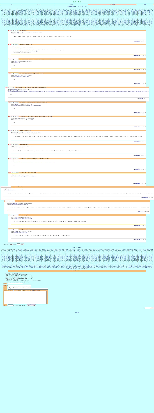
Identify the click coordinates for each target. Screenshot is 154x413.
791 (69, 21)
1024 (146, 24)
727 (78, 20)
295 (24, 13)
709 (38, 20)
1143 (70, 28)
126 (102, 10)
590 (76, 18)
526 (84, 16)
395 (96, 14)
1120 (101, 26)
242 (58, 12)
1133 (135, 26)
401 (109, 14)
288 (9, 13)
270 (120, 12)
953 (127, 23)
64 (133, 9)
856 (62, 22)
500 (27, 16)
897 (2, 23)
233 (38, 12)
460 (89, 15)
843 (33, 22)
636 (27, 19)
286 (4, 13)
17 (40, 252)
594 (85, 18)
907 (24, 23)
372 (44, 14)
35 (81, 9)
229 (29, 12)
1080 (146, 25)
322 (84, 13)
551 (140, 16)
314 (67, 13)
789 (64, 21)
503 (33, 16)
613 (127, 18)
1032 (16, 25)
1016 (124, 24)
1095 (35, 26)
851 (51, 22)
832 (9, 22)
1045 (51, 25)
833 (11, 22)
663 (87, 19)
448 (62, 15)
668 (98, 19)
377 (56, 14)
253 (82, 12)
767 (15, 21)
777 (38, 21)
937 (91, 23)
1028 (6, 25)
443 (51, 15)
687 (140, 19)
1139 (151, 26)
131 (113, 10)
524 (80, 16)
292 (18, 13)
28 (69, 9)
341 (127, 13)
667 (96, 19)
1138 (149, 26)
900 (9, 23)
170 (49, 11)
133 (118, 10)
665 (91, 19)
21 (47, 252)
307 (51, 13)
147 (149, 10)
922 (58, 23)
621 (145, 18)
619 (140, 18)
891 (140, 22)
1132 (133, 26)
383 (69, 14)
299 (33, 13)
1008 (103, 24)
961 (145, 23)
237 (47, 12)
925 (64, 23)
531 (96, 16)
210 (138, 11)
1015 (121, 24)
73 (139, 252)
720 (62, 20)
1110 (75, 26)
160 (27, 11)
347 (140, 13)
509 (47, 16)
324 (89, 13)
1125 (114, 26)
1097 (40, 26)
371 (42, 14)
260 (98, 12)
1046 (54, 25)
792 (71, 21)
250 (76, 12)
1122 (106, 26)
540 (116, 16)
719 (60, 20)
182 (76, 11)
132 (116, 10)
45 (99, 9)
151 (6, 11)
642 (40, 19)
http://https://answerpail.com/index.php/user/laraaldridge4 (23, 220)
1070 (119, 25)
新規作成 (38, 4)
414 (138, 14)
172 (53, 11)
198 (111, 11)
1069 (116, 25)
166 (40, 11)
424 (9, 15)
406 (120, 14)
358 (13, 14)
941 (100, 23)
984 (45, 24)
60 (116, 252)
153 (11, 11)
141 (136, 10)
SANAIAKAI (17, 148)
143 (140, 10)
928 (71, 23)
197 (109, 11)
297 (29, 13)
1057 (84, 25)
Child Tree (77, 317)
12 (41, 9)
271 (122, 12)
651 (60, 19)
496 (18, 16)
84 (16, 10)
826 (147, 21)
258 (93, 12)
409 (127, 14)
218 (4, 12)
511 (51, 16)
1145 (76, 28)
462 (93, 15)
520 (71, 16)
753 (136, 20)
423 (6, 15)
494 (13, 16)
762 (4, 21)
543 (122, 16)
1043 (46, 25)
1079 (143, 25)
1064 (102, 25)
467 (105, 15)
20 (55, 9)
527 (87, 16)
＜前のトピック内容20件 (77, 250)
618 (138, 18)
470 (111, 15)
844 (35, 22)
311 (60, 13)
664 (89, 19)
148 (151, 10)
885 (127, 22)
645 (47, 19)
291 (15, 13)
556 (151, 16)
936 (89, 23)
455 (78, 15)
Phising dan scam (14, 205)
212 (143, 11)
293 (20, 13)
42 (94, 9)
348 (143, 13)
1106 (64, 26)
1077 (138, 25)
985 (47, 24)
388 (80, 14)
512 (53, 16)
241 (55, 12)
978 (31, 24)
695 (6, 20)
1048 (59, 25)
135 (122, 10)
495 (15, 16)
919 (51, 23)
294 (22, 13)
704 (27, 20)
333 (109, 13)
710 (40, 20)
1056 (81, 25)
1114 (85, 26)
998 (76, 24)
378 (58, 14)
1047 (57, 25)
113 (73, 10)
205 (127, 11)
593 (82, 18)
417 (145, 14)
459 (87, 15)
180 (71, 11)
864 (80, 22)
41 (92, 9)
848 (44, 22)
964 (151, 23)
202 (120, 11)
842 (31, 22)
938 (93, 23)
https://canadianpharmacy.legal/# (33, 50)
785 (56, 21)
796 (80, 21)
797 (82, 21)
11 (39, 9)
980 (36, 24)
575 (42, 18)
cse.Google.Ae (17, 162)
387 (78, 14)
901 (11, 23)
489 (2, 16)
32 (76, 9)
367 (33, 14)
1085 (8, 26)
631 (15, 19)
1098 (43, 26)
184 (80, 11)
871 (96, 22)
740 (107, 20)
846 (40, 22)
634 (22, 19)
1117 (93, 26)
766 (13, 21)
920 (53, 23)
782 (49, 21)
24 (62, 9)
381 (64, 14)
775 (33, 21)
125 (100, 10)
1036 (27, 25)
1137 (146, 26)
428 (18, 15)
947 (114, 23)
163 (33, 11)
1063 (100, 25)
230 (31, 12)
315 (69, 13)
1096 (37, 26)
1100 (48, 26)
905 (20, 23)
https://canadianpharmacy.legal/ (32, 51)
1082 (151, 25)
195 (105, 11)
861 (73, 22)
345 (136, 13)
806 (102, 21)
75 (152, 9)
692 (151, 19)
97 (39, 10)
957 (136, 23)
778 (40, 21)
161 (29, 11)
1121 (104, 26)
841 (29, 22)
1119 (98, 26)
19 (53, 9)
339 (122, 13)
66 (136, 9)
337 (118, 13)
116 (80, 10)
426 (13, 15)
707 (33, 20)
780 (44, 21)
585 (64, 18)
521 (73, 16)
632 (18, 19)
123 (96, 10)
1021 (138, 24)
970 (14, 24)
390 (85, 14)
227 (24, 12)
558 (4, 18)
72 (147, 9)
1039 (35, 25)
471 (114, 15)
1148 (84, 28)
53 (113, 9)
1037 (30, 25)
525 (82, 16)
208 (134, 11)
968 (9, 24)
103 (51, 10)
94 (25, 253)
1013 (116, 24)
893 (145, 22)
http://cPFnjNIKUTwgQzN (18, 48)
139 (131, 10)
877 (109, 22)
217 (2, 12)
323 (87, 13)
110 (67, 10)
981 (38, 24)
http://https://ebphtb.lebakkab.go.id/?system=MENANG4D (19, 206)
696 (9, 20)
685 (136, 19)
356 (9, 14)
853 (55, 22)
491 (6, 16)
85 (9, 253)
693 (2, 20)
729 (82, 20)
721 (64, 20)
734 (93, 20)
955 (131, 23)
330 (102, 13)
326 (93, 13)
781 (47, 21)
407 (122, 14)
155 (15, 11)
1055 (78, 25)
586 (67, 18)
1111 (77, 26)
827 (149, 21)
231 (33, 12)
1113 (83, 26)
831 (6, 22)
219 (6, 12)
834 (13, 22)
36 (83, 9)
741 (109, 20)
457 (82, 15)
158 (22, 11)
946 (111, 23)
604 (107, 18)
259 (96, 12)
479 (131, 15)
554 (147, 16)
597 (91, 18)
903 (15, 23)
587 (69, 18)
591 (78, 18)
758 (147, 20)
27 (67, 9)
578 (49, 18)
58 (122, 9)
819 (131, 21)
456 (80, 15)
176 (62, 11)
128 (107, 10)
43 (86, 252)
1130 (128, 26)
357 (11, 14)
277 (136, 12)
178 (67, 11)
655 (69, 19)
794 (76, 21)
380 (62, 14)
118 (84, 10)
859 (69, 22)
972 (18, 24)
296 (27, 13)
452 (71, 15)
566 (22, 18)
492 (9, 16)
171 (51, 11)
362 (22, 14)
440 (44, 15)
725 (73, 20)
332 (107, 13)
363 (24, 14)
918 (49, 23)
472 (116, 15)
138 (129, 10)
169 (47, 11)
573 (38, 18)
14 (44, 9)
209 (136, 11)
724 (71, 20)
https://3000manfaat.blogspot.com (21, 32)
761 (2, 21)
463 (96, 15)
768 (18, 21)
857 (64, 22)
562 (13, 18)
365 (29, 14)
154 (13, 11)
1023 (143, 24)
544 (125, 16)
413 (136, 14)
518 (67, 16)
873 (100, 22)
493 (11, 16)
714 (49, 20)
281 (145, 12)
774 (31, 21)
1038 (33, 25)
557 (2, 18)
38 (87, 9)
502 (31, 16)
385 (73, 14)
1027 (3, 25)
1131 (130, 26)
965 (2, 24)
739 (105, 20)
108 (62, 10)
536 (107, 16)
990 (58, 24)
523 (78, 16)
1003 (89, 24)
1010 (108, 24)
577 (47, 18)
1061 (94, 25)
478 (129, 15)
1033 (19, 25)
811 (114, 21)
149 (2, 11)
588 (71, 18)
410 (129, 14)
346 (138, 13)
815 (122, 21)
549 (136, 16)
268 (116, 12)
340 (125, 13)
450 (67, 15)
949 (118, 23)
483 (140, 15)
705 (29, 20)
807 (105, 21)
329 (100, 13)
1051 (68, 25)
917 (47, 23)
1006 (97, 24)
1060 (92, 25)
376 (53, 14)
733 (91, 20)
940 (98, 23)
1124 (112, 26)
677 (118, 19)
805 (100, 21)
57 (120, 9)
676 (116, 19)
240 (53, 12)
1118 (96, 26)
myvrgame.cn (17, 119)
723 (69, 20)
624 (151, 18)
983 (43, 24)
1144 (73, 28)
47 (93, 252)
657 (73, 19)
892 (143, 22)
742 (111, 20)
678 (120, 19)
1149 (86, 28)
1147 (81, 28)
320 (80, 13)
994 (67, 24)
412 (134, 14)
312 (62, 13)
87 (21, 10)
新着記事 (71, 4)
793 (73, 21)
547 (131, 16)
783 (51, 21)
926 (67, 23)
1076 (135, 25)
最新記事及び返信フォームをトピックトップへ (77, 6)
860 (71, 22)
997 (74, 24)
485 (145, 15)
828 (151, 21)
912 (35, 23)
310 (58, 13)
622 (147, 18)
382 (67, 14)
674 (111, 19)
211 (140, 11)
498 (22, 16)
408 (125, 14)
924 (62, 23)
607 (114, 18)
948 (116, 23)
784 (53, 21)
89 (25, 10)
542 (120, 16)
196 (107, 11)
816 (125, 21)
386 (76, 14)
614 (129, 18)
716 (53, 20)
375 (51, 14)
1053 (73, 25)
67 (138, 9)
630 (13, 19)
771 (24, 21)
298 (31, 13)
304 (44, 13)
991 (60, 24)
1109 (72, 26)
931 (78, 23)
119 (87, 10)
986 (49, 24)
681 (127, 19)
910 (31, 23)
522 (76, 16)
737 (100, 20)
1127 (120, 26)
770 (22, 21)
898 (4, 23)
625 (2, 19)
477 (127, 15)
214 (147, 11)
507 (42, 16)
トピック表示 (112, 4)
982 (40, 24)
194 (102, 11)
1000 (81, 24)
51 (110, 9)
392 (89, 14)
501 (29, 16)
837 (20, 22)
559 (6, 18)
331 (105, 13)
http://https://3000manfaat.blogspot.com (20, 33)
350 (147, 13)
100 (45, 10)
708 (35, 20)
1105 (61, 26)
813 (118, 21)
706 (31, 20)
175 (60, 11)
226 (22, 12)
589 (73, 18)
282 (147, 12)
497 (20, 16)
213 (145, 11)
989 (56, 24)
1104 (59, 26)
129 (109, 10)
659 (78, 19)
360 (18, 14)
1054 (76, 25)
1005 (94, 24)
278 (138, 12)
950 (120, 23)
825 (145, 21)
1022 (140, 24)
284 (151, 12)
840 (27, 22)
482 (138, 15)
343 (131, 13)
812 (116, 21)
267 (114, 12)
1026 (151, 24)
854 (58, 22)
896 (151, 22)
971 (16, 24)
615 (131, 18)
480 (134, 15)
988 (54, 24)
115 (78, 10)
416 (143, 14)
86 (19, 10)
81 (2, 253)
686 (138, 19)
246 (67, 12)
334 (111, 13)
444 (53, 15)
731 (87, 20)
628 (9, 19)
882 (120, 22)
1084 (5, 26)
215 (149, 11)
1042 (43, 25)
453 (73, 15)
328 (98, 13)
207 (131, 11)
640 (35, 19)
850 (49, 22)
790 (67, 21)
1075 (132, 25)
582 (58, 18)
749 (127, 20)
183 (78, 11)
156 (18, 11)
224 (18, 12)
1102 (53, 26)
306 (49, 13)
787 (60, 21)
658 (76, 19)
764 (9, 21)
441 (47, 15)
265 (109, 12)
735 (96, 20)
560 (9, 18)
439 (42, 15)
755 (140, 20)
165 (38, 11)
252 (80, 12)
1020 (135, 24)
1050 (65, 25)
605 (109, 18)
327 (96, 13)
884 (125, 22)
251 (78, 12)
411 (131, 14)
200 (116, 11)
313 (64, 13)
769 (20, 21)
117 (82, 10)
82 (12, 10)
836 (18, 22)
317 (73, 13)
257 (91, 12)
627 (6, 19)
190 (93, 11)
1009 (105, 24)
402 (111, 14)
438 (40, 15)
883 (122, 22)
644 (44, 19)
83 (14, 10)
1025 (148, 24)
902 (13, 23)
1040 (38, 25)
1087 (13, 26)
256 (89, 12)
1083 (2, 26)
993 (65, 24)
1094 (32, 26)
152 (9, 11)
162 (31, 11)
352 (151, 13)
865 (82, 22)
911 (33, 23)
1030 (11, 25)
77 (3, 10)
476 (125, 15)
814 (120, 21)
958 (138, 23)
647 (51, 19)
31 (74, 9)
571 (33, 18)
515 (60, 16)
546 (129, 16)
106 (58, 10)
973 (20, 24)
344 (134, 13)
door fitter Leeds (14, 90)
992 (63, 24)
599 (96, 18)
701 (20, 20)
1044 (49, 25)
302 (40, 13)
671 (105, 19)
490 (4, 16)
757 (145, 20)
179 (69, 11)
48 (104, 9)
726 (76, 20)
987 (52, 24)
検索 (145, 4)
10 (37, 9)
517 (64, 16)
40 (90, 9)
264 (107, 12)
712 (44, 20)
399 (105, 14)
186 (85, 11)
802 (93, 21)
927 (69, 23)
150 (4, 11)
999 (78, 24)
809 (109, 21)
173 (56, 11)
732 (89, 20)
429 (20, 15)
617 (136, 18)
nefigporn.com (9, 191)
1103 (56, 26)
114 (76, 10)
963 (149, 23)
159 (24, 11)
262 (102, 12)
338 (120, 13)
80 (9, 10)
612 (125, 18)
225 (20, 12)
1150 (89, 28)
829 (2, 22)
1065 (105, 25)
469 (109, 15)
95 (35, 10)
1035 (24, 25)
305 (47, 13)
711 (42, 20)
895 (149, 22)
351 (149, 13)
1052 (70, 25)
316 (71, 13)
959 (140, 23)
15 (46, 9)
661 (82, 19)
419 (149, 14)
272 (125, 12)
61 (127, 9)
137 (127, 10)
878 (111, 22)
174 (58, 11)
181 (73, 11)
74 (150, 9)
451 (69, 15)
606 (111, 18)
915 (42, 23)
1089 (19, 26)
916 (44, 23)
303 (42, 13)
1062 (97, 25)
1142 (68, 28)
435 (33, 15)
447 (60, 15)
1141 (65, 28)
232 (35, 12)
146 (147, 10)
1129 (125, 26)
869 (91, 22)
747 (122, 20)
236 (44, 12)
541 (118, 16)
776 (35, 21)
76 (2, 10)
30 (63, 252)
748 (125, 20)
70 (143, 9)
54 (115, 9)
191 (96, 11)
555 (149, 16)
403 (114, 14)
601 (100, 18)
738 (102, 20)
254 (84, 12)
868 (89, 22)
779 (42, 21)
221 (11, 12)
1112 (80, 26)
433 (29, 15)
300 (35, 13)
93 (32, 10)
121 (91, 10)
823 (140, 21)
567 (24, 18)
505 (38, 16)
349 (145, 13)
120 (89, 10)
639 (33, 19)
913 (38, 23)
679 (122, 19)
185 (82, 11)
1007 (100, 24)
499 (24, 16)
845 (38, 22)
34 (70, 252)
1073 (127, 25)
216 (151, 11)
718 (58, 20)
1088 (16, 26)
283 (149, 12)
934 (84, 23)
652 (62, 19)
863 (78, 22)
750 (129, 20)
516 (62, 16)
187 (87, 11)
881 (118, 22)
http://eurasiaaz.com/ (17, 62)
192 (98, 11)
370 (40, 14)
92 (30, 10)
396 (98, 14)
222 (13, 12)
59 (124, 9)
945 (109, 23)
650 (58, 19)
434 (31, 15)
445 (55, 15)
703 (24, 20)
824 (143, 21)
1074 (129, 25)
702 (22, 20)
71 (145, 9)
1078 (140, 25)
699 (15, 20)
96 (37, 10)
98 (32, 253)
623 (149, 18)
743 (114, 20)
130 (111, 10)
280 (143, 12)
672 (107, 19)
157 (20, 11)
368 (35, 14)
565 (20, 18)
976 (27, 24)
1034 (22, 25)
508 (44, 16)
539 (114, 16)
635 (24, 19)
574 (40, 18)
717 (55, 20)
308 (53, 13)
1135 (141, 26)
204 (125, 11)
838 (22, 22)
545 (127, 16)
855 (60, 22)
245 (64, 12)
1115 (88, 26)
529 (91, 16)
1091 (24, 26)
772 (27, 21)
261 (100, 12)
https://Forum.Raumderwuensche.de (21, 133)
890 (138, 22)
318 (76, 13)
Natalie (16, 61)
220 (9, 12)
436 (35, 15)
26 (65, 9)
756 (143, 20)
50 (108, 9)
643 (42, 19)
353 (2, 14)
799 (87, 21)
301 (38, 13)
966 (5, 24)
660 (80, 19)
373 (47, 14)
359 (15, 14)
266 (111, 12)
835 (15, 22)
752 (134, 20)
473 (118, 15)
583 (60, 18)
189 (91, 11)
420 (151, 14)
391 (87, 14)
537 (109, 16)
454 (76, 15)
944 (107, 23)
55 (117, 9)
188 (89, 11)
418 (147, 14)
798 (85, 21)
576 (44, 18)
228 (27, 12)
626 (4, 19)
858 (67, 22)
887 (131, 22)
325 (91, 13)
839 (24, 22)
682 (129, 19)
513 (55, 16)
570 (31, 18)
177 (64, 11)
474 (120, 15)
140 (133, 10)
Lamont (16, 176)
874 (102, 22)
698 (13, 20)
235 (42, 12)
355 (6, 14)
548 (134, 16)
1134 (138, 26)
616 (134, 18)
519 (69, 16)
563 (15, 18)
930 (76, 23)
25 (64, 9)
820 (134, 21)
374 (49, 14)
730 (84, 20)
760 (151, 20)
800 (89, 21)
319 (78, 13)
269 (118, 12)
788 (62, 21)
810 (111, 21)
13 (42, 9)
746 (120, 20)
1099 (45, 26)
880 (116, 22)
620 (143, 18)
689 (145, 19)
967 (7, 24)
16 (48, 9)
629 (11, 19)
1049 (62, 25)
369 (38, 14)
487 (149, 15)
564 (18, 18)
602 (102, 18)
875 (105, 22)
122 (93, 10)
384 (71, 14)
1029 (8, 25)
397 (100, 14)
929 (73, 23)
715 (51, 20)
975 (25, 24)
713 (47, 20)
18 (51, 9)
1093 (29, 26)
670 (102, 19)
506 (40, 16)
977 (29, 24)
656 (71, 19)
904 (18, 23)
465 (100, 15)
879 (114, 22)
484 (143, 15)
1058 (86, 25)
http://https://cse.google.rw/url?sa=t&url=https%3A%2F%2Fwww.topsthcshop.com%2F (27, 106)
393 (91, 14)
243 (60, 12)
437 (38, 15)
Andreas (16, 105)
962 (147, 23)
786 (58, 21)
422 (4, 15)
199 (114, 11)
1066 (108, 25)
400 (107, 14)
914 (40, 23)
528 (89, 16)
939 (96, 23)
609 (118, 18)
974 (22, 24)
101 (47, 10)
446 (58, 15)
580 (53, 18)
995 (69, 24)
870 (93, 22)
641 (38, 19)
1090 (21, 26)
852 (53, 22)
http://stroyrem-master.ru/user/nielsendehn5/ (20, 235)
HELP (11, 4)
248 (71, 12)
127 (104, 10)
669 (100, 19)
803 (96, 21)
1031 (14, 25)
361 (20, 14)
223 (15, 12)
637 (29, 19)
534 (102, 16)
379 (60, 14)
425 (11, 15)
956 (134, 23)
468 (107, 15)
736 (98, 20)
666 (93, 19)
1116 (90, 26)
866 (84, 22)
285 (2, 13)
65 (134, 9)
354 (4, 14)
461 (91, 15)
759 (149, 20)
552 (143, 16)
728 (80, 20)
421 (2, 15)
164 (35, 11)
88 (23, 10)
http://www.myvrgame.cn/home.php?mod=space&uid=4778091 (23, 120)
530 (93, 16)
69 (132, 252)
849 (47, 22)
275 (131, 12)
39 (88, 9)
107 (60, 10)
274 (129, 12)
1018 (129, 24)
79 (7, 10)
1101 (51, 26)
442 (49, 15)
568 (27, 18)
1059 (89, 25)
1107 (67, 26)
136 (125, 10)
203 (122, 11)
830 (4, 22)
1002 (86, 24)
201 (118, 11)
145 (145, 10)
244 (62, 12)
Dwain (16, 219)
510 (49, 16)
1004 (92, 24)
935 (87, 23)
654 (67, 19)
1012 (113, 24)
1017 (127, 24)
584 (62, 18)
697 (11, 20)
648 (53, 19)
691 (149, 19)
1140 (62, 28)
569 (29, 18)
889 (136, 22)
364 (27, 14)
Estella (16, 75)
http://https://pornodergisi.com (10, 192)
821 (136, 21)
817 (127, 21)
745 (118, 20)
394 (93, 14)
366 (31, 14)
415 (140, 14)
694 (4, 20)
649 (55, 19)
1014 (119, 24)
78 (5, 10)
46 (101, 9)
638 (31, 19)
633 (20, 19)
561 (11, 18)
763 (6, 21)
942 (102, 23)
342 (129, 13)
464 (98, 15)
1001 (84, 24)
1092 (27, 26)
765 (11, 21)
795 (78, 21)
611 (122, 18)
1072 (124, 25)
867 (87, 22)
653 (64, 19)
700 (18, 20)
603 (105, 18)
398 (102, 14)
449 (64, 15)
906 (22, 23)
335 (114, 13)
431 (24, 15)
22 (58, 9)
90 (26, 10)
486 (147, 15)
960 (143, 23)
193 (100, 11)
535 (105, 16)
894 (147, 22)
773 (29, 21)
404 (116, 14)
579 (51, 18)
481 (136, 15)
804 (98, 21)
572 (35, 18)
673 (109, 19)
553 (145, 16)
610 (120, 18)
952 (125, 23)
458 (84, 15)
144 (142, 10)
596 (89, 18)
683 (131, 19)
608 (116, 18)
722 (67, 20)
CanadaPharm (17, 47)
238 (49, 12)
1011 (111, 24)
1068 (113, 25)
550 (138, 16)
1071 (121, 25)
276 (134, 12)
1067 (111, 25)
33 (78, 9)
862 (76, 22)
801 (91, 21)
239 (51, 12)
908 (27, 23)
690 (147, 19)
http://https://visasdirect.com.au (18, 149)
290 (13, 13)
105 (56, 10)
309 (56, 13)
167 (42, 11)
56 (109, 252)
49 (106, 9)
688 (143, 19)
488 (151, 15)
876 (107, 22)
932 (80, 23)
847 (42, 22)
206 (129, 11)
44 (97, 9)
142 (138, 10)
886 (129, 22)
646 (49, 19)
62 (129, 9)
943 (105, 23)
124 (98, 10)
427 (15, 15)
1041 (41, 25)
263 (105, 12)
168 (44, 11)
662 (84, 19)
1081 (148, 25)
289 (11, 13)
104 (53, 10)
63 (131, 9)
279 (140, 12)
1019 (132, 24)
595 (87, 18)
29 (71, 9)
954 (129, 23)
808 (107, 21)
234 (40, 12)
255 (87, 12)
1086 (10, 26)
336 (116, 13)
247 (69, 12)
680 (125, 19)
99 (42, 10)
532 (98, 16)
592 (80, 18)
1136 (144, 26)
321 (82, 13)
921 (55, 23)
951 (122, 23)
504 (35, 16)
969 (11, 24)
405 (118, 14)
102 (49, 10)
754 (138, 20)
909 (29, 23)
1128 (122, 26)
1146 (78, 28)
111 (69, 10)
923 (60, 23)
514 (58, 16)
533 (100, 16)
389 (82, 14)
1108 (69, 26)
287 (6, 13)
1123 (109, 26)
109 (65, 10)
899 (6, 23)
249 (73, 12)
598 (93, 18)
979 (34, 24)
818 (129, 21)
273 (127, 12)
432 (27, 15)
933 (82, 23)
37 (85, 9)
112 (71, 10)
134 (120, 10)
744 (116, 20)
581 (56, 18)
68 (140, 9)
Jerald (16, 234)
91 (28, 10)
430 (22, 15)
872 (98, 22)
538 (111, 16)
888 (134, 22)
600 (98, 18)
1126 (117, 26)
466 (102, 15)
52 (111, 9)
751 (131, 20)
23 (60, 9)
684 (134, 19)
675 (114, 19)
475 (122, 15)
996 (72, 24)
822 (138, 21)
